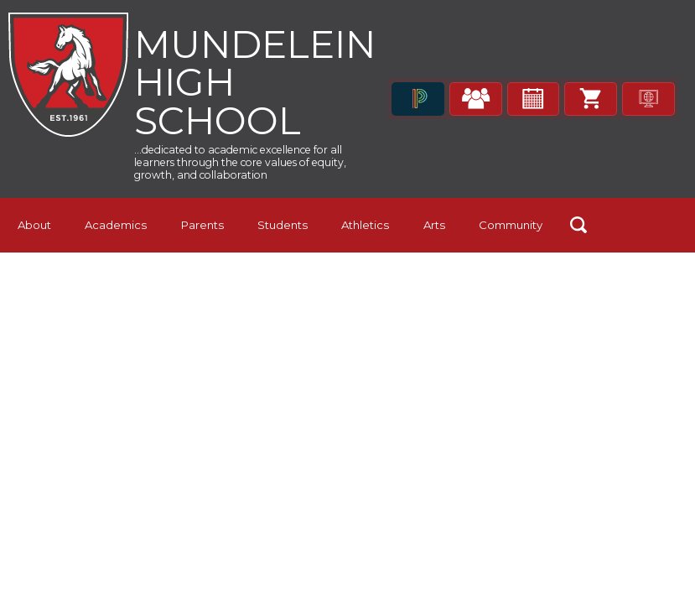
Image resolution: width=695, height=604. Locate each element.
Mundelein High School (261, 83)
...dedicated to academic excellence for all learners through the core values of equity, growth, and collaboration (259, 167)
